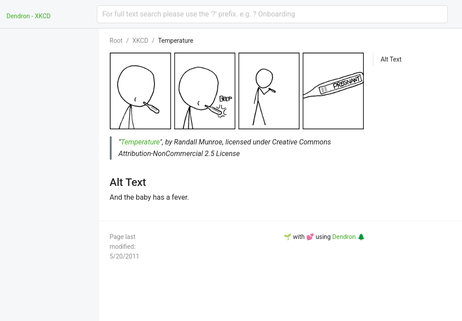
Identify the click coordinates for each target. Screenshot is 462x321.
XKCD (140, 40)
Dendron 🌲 (348, 236)
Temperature (175, 40)
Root (116, 40)
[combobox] (272, 14)
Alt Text (391, 59)
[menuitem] (54, 39)
